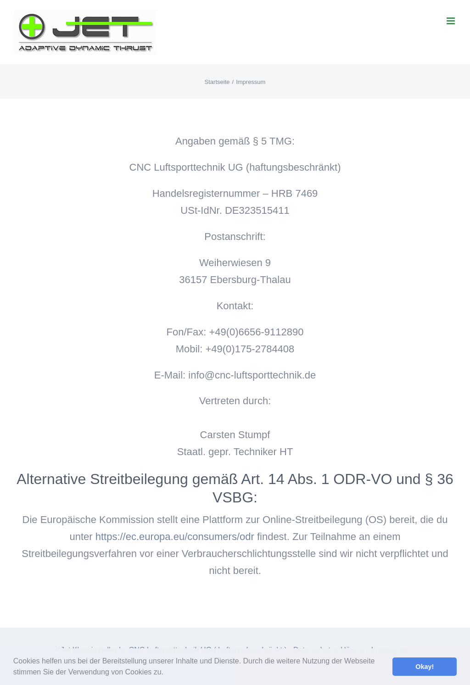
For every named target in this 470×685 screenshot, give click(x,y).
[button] (167, 673)
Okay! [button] (424, 666)
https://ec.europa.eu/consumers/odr (174, 536)
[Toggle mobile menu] (451, 21)
